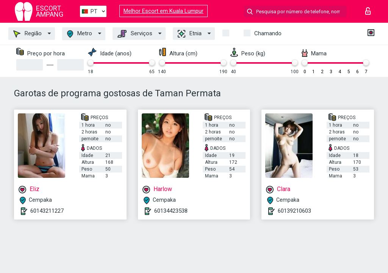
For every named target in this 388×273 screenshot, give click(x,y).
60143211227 (47, 210)
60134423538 (171, 210)
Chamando (268, 33)
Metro (79, 34)
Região (27, 34)
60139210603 (294, 210)
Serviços (134, 34)
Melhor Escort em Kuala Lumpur (163, 11)
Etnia (190, 34)
